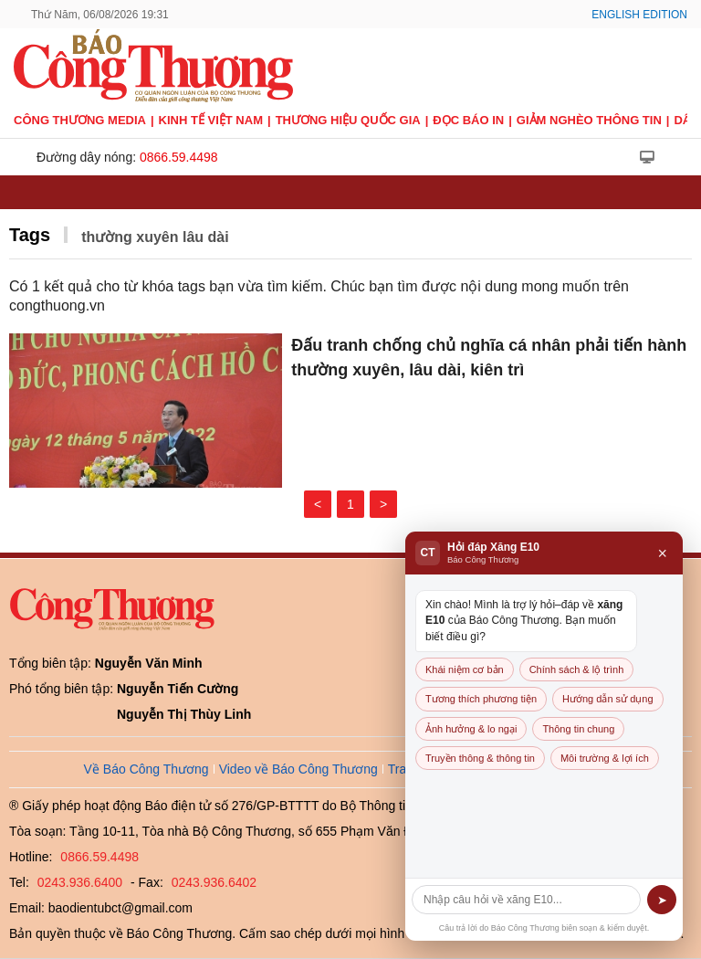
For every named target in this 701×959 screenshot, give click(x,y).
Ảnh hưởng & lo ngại (471, 728)
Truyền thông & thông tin (480, 758)
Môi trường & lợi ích (604, 758)
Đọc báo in (468, 120)
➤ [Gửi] (662, 900)
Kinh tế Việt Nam (211, 120)
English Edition (639, 14)
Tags (29, 235)
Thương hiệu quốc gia (348, 120)
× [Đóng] (662, 553)
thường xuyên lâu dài (154, 237)
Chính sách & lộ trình (576, 669)
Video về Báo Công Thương (298, 769)
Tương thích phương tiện (481, 698)
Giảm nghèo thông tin (589, 120)
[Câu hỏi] (526, 899)
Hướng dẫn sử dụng (607, 698)
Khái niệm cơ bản (464, 669)
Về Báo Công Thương (146, 769)
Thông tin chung (578, 728)
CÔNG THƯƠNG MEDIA (80, 120)
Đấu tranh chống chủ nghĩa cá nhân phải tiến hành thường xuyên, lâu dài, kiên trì (488, 357)
